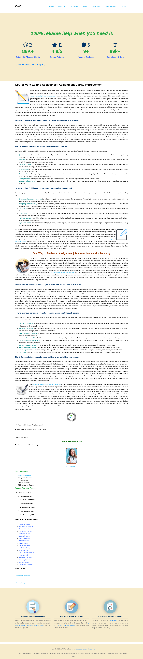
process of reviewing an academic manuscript (46, 384)
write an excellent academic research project (29, 625)
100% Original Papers (24, 475)
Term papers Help (24, 533)
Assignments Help (24, 524)
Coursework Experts (25, 531)
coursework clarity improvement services (43, 96)
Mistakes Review (24, 562)
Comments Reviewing (25, 564)
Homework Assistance (26, 526)
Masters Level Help (25, 550)
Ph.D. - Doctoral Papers (26, 552)
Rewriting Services (24, 560)
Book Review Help (24, 538)
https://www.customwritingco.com (85, 649)
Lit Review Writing (24, 548)
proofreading (113, 620)
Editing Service (23, 543)
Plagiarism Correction (25, 557)
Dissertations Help (24, 536)
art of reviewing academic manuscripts (62, 272)
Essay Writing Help (25, 529)
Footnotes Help (23, 555)
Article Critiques (24, 541)
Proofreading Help (24, 545)
